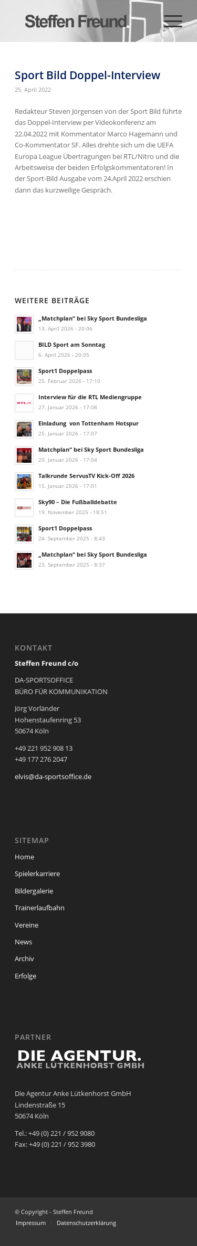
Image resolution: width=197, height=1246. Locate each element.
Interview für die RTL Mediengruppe (90, 397)
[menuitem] (167, 21)
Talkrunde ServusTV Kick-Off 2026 (86, 476)
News (23, 941)
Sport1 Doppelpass (65, 371)
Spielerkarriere (37, 873)
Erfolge (25, 976)
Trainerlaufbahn (40, 907)
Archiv (24, 958)
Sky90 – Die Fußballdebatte (77, 502)
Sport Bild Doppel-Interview (87, 75)
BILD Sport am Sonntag (71, 344)
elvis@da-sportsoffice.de (53, 776)
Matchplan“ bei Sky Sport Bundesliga (91, 449)
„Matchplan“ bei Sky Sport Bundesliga (92, 318)
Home (24, 856)
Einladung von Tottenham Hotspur (88, 423)
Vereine (26, 925)
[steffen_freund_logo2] (82, 21)
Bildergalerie (34, 891)
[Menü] (167, 21)
